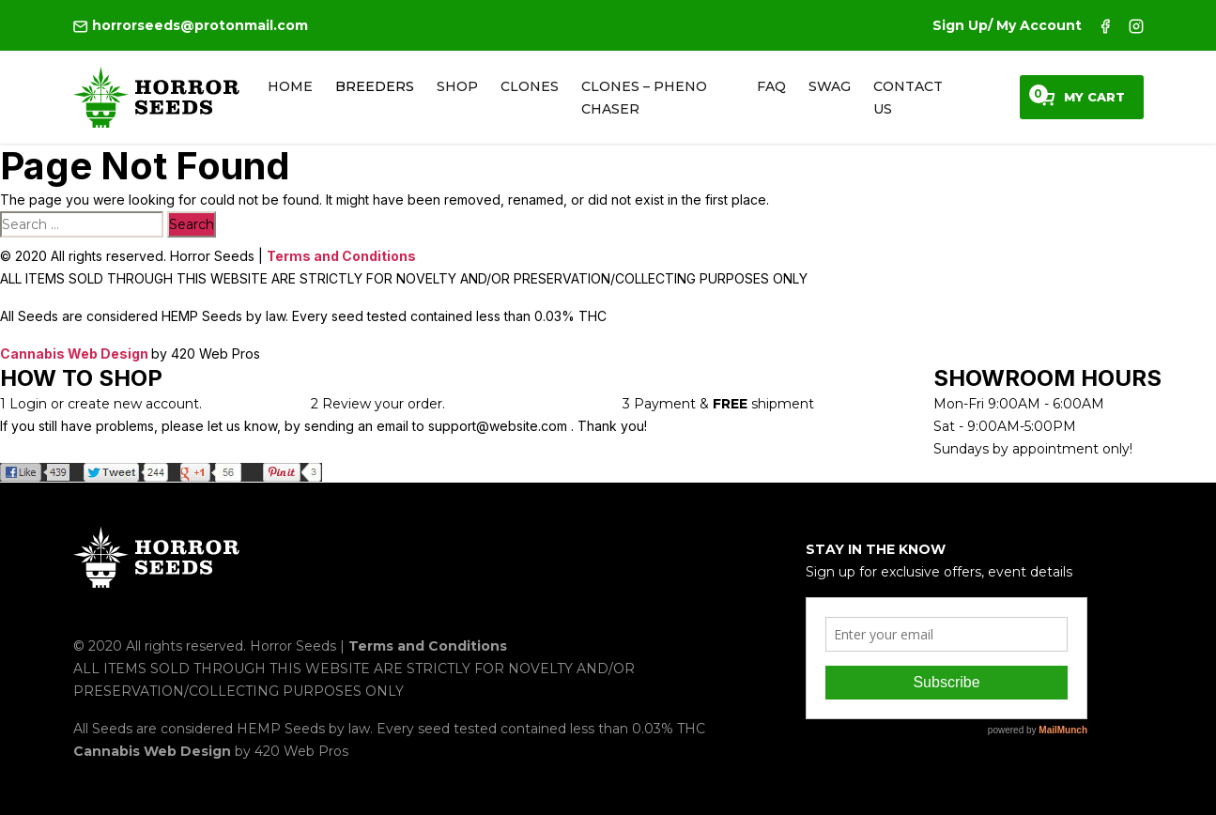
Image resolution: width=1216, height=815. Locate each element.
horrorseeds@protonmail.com (190, 25)
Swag (829, 86)
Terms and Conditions (341, 256)
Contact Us (908, 97)
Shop (457, 86)
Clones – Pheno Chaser (644, 97)
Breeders (374, 86)
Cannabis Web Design (75, 353)
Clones (529, 86)
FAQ (771, 86)
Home (290, 86)
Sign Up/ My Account (1007, 25)
